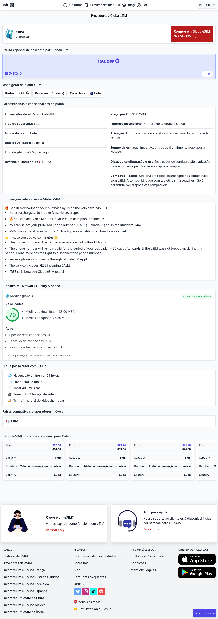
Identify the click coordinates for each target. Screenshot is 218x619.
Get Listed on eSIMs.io (92, 609)
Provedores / (100, 15)
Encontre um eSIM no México (24, 605)
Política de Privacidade (147, 556)
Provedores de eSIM (102, 5)
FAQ (142, 5)
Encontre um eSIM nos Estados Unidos (30, 577)
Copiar (207, 74)
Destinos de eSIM (15, 556)
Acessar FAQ (55, 530)
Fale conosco (152, 529)
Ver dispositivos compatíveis (146, 185)
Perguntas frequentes (90, 577)
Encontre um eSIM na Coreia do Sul (28, 584)
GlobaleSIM (118, 15)
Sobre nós (81, 563)
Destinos (72, 5)
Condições (138, 563)
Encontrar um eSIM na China (23, 598)
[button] (196, 296)
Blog (128, 5)
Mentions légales (143, 570)
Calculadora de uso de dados (95, 556)
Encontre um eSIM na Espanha (25, 591)
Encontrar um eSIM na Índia (23, 612)
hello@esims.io (88, 602)
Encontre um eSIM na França (23, 570)
